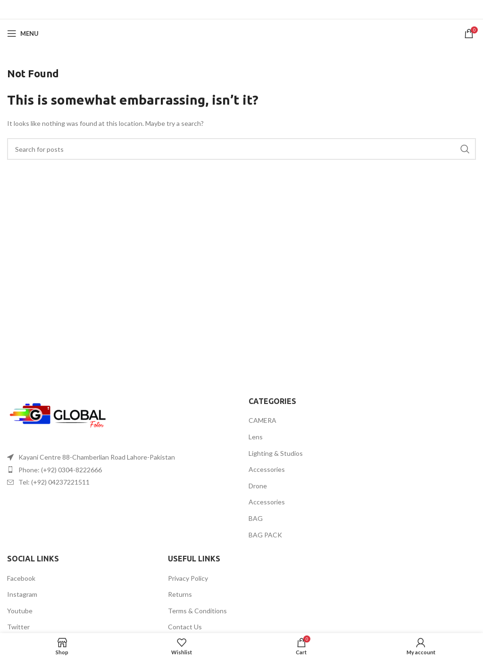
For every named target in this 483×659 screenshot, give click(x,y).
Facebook (21, 578)
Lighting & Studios (276, 453)
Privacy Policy (188, 578)
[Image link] (59, 416)
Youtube (20, 611)
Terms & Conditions (197, 611)
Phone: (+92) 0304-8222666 (60, 470)
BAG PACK (265, 535)
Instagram (22, 594)
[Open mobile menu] (22, 33)
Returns (180, 594)
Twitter (18, 627)
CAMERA (262, 420)
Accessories (267, 469)
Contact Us (185, 627)
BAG (256, 518)
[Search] (241, 149)
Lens (256, 437)
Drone (258, 486)
